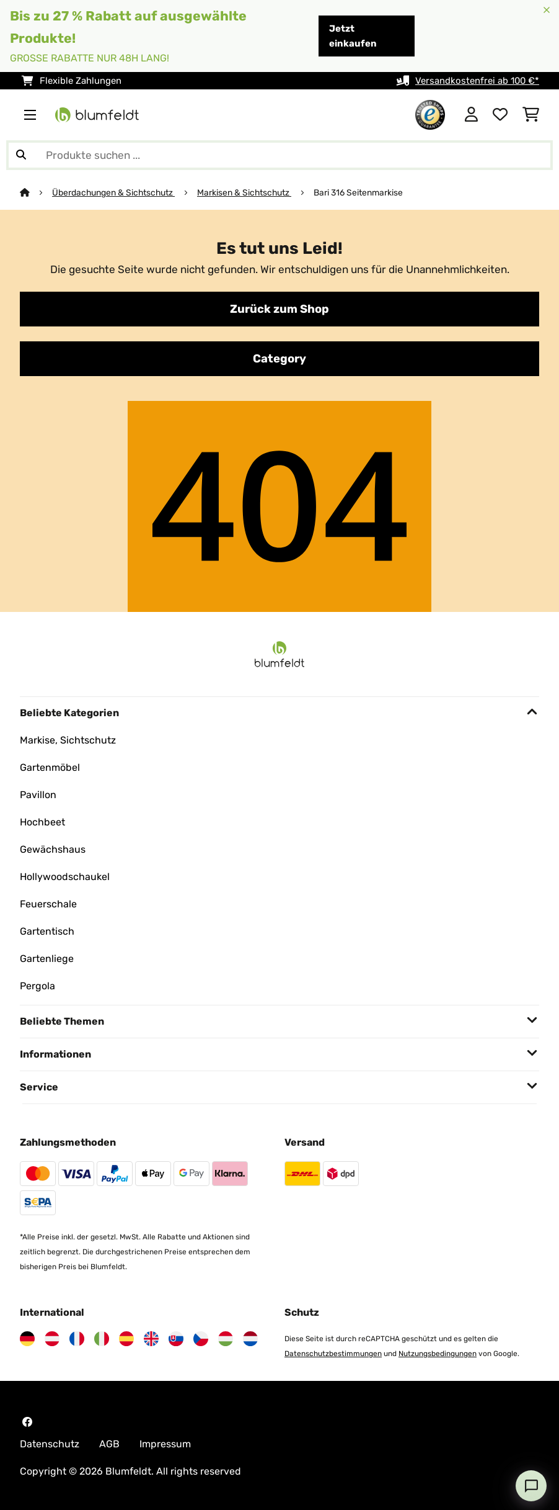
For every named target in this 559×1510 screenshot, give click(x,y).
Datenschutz (49, 1444)
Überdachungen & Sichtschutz (113, 192)
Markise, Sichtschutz (68, 740)
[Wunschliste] (500, 115)
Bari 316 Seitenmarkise (358, 192)
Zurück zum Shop (279, 309)
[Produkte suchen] (279, 155)
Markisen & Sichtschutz (244, 192)
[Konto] (471, 115)
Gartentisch (47, 931)
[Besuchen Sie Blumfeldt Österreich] (52, 1338)
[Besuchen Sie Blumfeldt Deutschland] (27, 1338)
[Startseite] (36, 192)
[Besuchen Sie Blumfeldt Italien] (101, 1338)
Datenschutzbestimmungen (333, 1353)
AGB (109, 1444)
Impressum (165, 1444)
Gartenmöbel (50, 767)
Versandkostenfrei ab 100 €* (477, 80)
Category (279, 359)
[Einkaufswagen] (530, 115)
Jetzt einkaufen (353, 36)
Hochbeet (42, 822)
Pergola (37, 986)
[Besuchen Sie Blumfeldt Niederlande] (250, 1338)
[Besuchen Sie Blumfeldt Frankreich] (76, 1338)
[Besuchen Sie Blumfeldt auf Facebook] (27, 1422)
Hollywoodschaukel (65, 877)
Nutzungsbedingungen (437, 1353)
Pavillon (38, 795)
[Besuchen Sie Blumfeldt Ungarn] (225, 1338)
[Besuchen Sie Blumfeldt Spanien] (126, 1338)
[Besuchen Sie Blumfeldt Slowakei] (176, 1338)
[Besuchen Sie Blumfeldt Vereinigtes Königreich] (151, 1338)
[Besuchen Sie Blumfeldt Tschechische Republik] (200, 1338)
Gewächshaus (53, 849)
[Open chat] (531, 1485)
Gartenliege (47, 958)
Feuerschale (48, 904)
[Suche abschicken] (21, 155)
